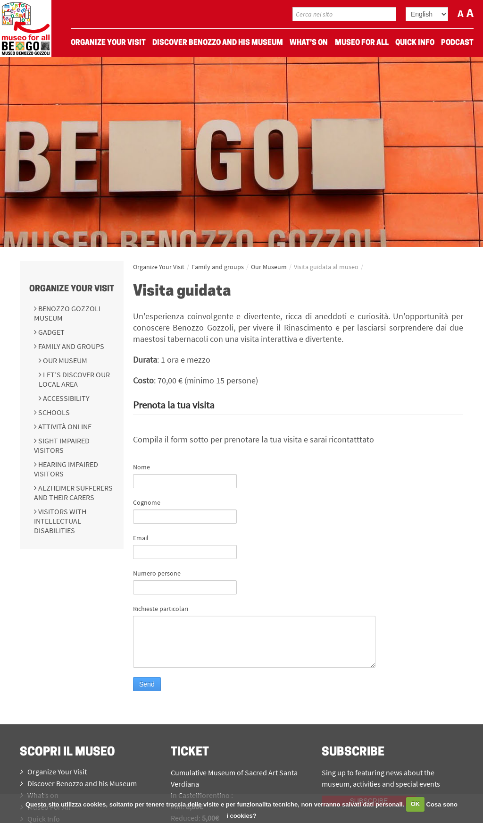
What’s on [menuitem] (309, 43)
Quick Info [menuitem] (414, 43)
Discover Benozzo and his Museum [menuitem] (217, 43)
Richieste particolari (160, 608)
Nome (141, 467)
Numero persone (157, 573)
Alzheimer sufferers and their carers (73, 492)
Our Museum (64, 360)
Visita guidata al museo (326, 267)
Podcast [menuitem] (457, 43)
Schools (53, 412)
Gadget (51, 332)
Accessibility (66, 398)
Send (147, 684)
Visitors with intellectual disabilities (60, 521)
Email (141, 538)
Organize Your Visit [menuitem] (108, 43)
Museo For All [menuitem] (362, 43)
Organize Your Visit (71, 289)
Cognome (146, 502)
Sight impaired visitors (62, 445)
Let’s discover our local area (74, 379)
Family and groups (70, 346)
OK (415, 803)
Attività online (64, 426)
